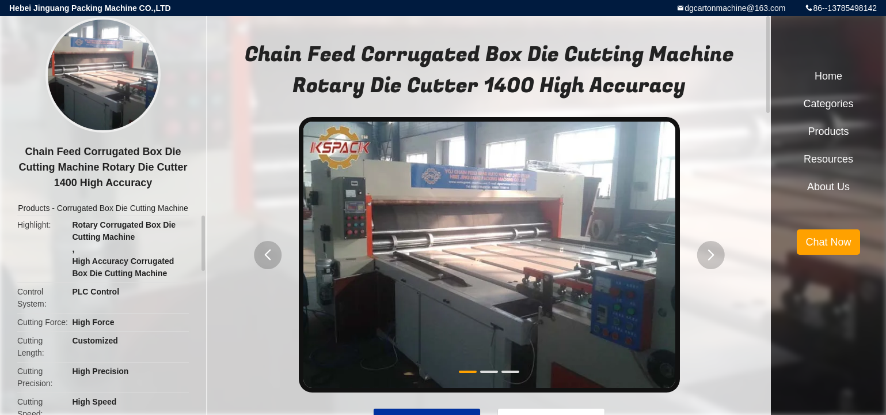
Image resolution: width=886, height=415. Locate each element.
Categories (828, 104)
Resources (828, 159)
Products (34, 208)
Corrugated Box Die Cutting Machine (122, 208)
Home (828, 76)
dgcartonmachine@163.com (735, 8)
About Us (828, 187)
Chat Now (828, 242)
